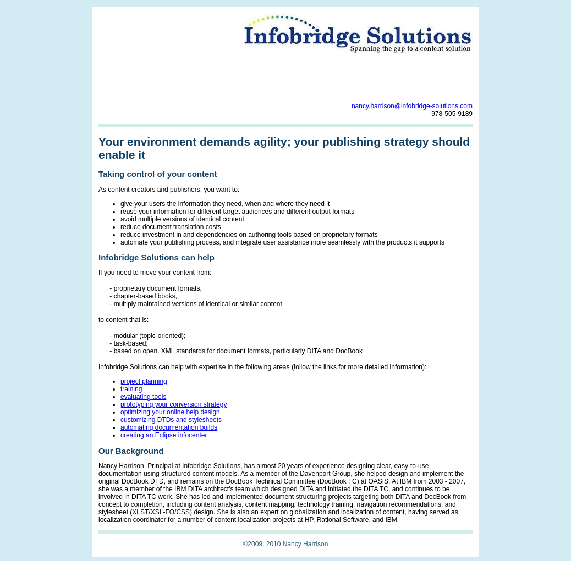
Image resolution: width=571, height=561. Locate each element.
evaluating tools (143, 397)
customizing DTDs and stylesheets (171, 420)
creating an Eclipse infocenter (163, 435)
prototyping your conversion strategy (173, 404)
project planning (143, 381)
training (131, 389)
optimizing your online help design (170, 412)
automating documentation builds (168, 427)
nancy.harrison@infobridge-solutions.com (412, 106)
